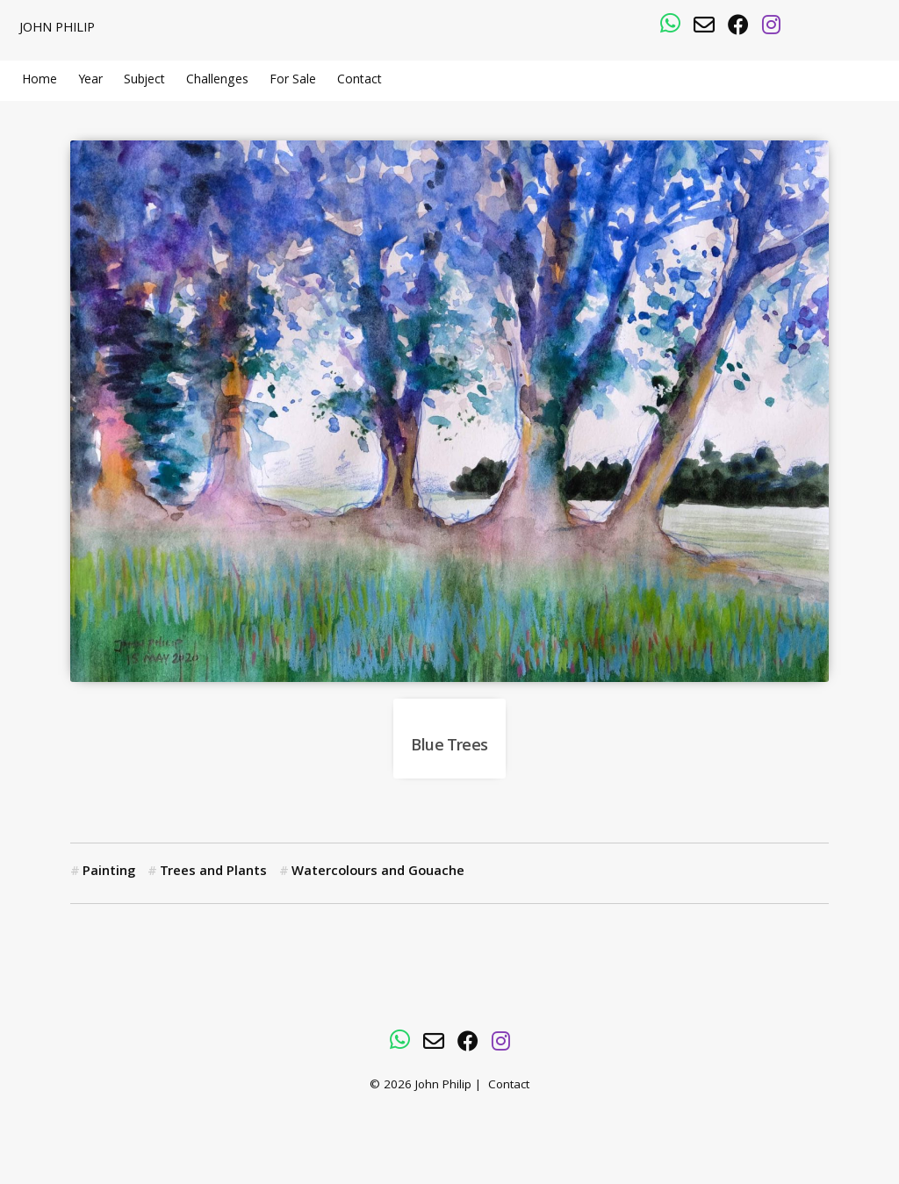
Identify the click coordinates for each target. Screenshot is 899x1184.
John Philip (57, 29)
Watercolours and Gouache (377, 872)
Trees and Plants (213, 872)
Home (39, 80)
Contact (359, 80)
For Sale (293, 80)
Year (90, 80)
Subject (144, 80)
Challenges (217, 80)
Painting (109, 872)
